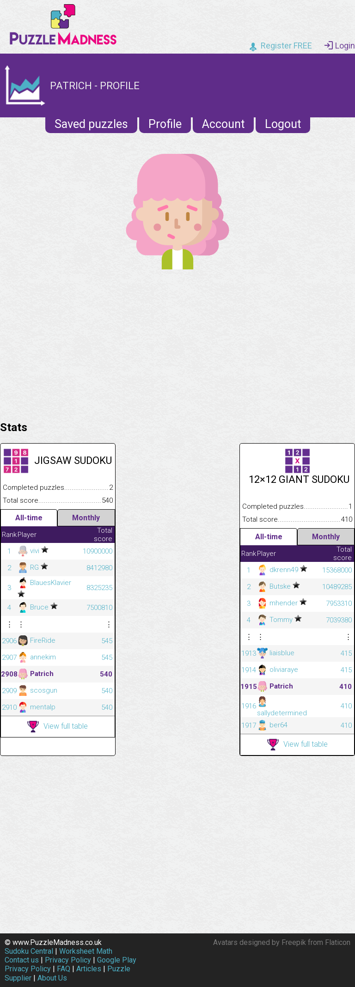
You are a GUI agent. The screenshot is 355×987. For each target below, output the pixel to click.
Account (223, 124)
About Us (52, 978)
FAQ (63, 968)
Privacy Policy (68, 960)
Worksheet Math (85, 951)
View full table (57, 726)
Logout (283, 124)
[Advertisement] (177, 343)
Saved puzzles (91, 124)
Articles (88, 968)
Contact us (22, 960)
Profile (165, 124)
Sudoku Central (29, 951)
